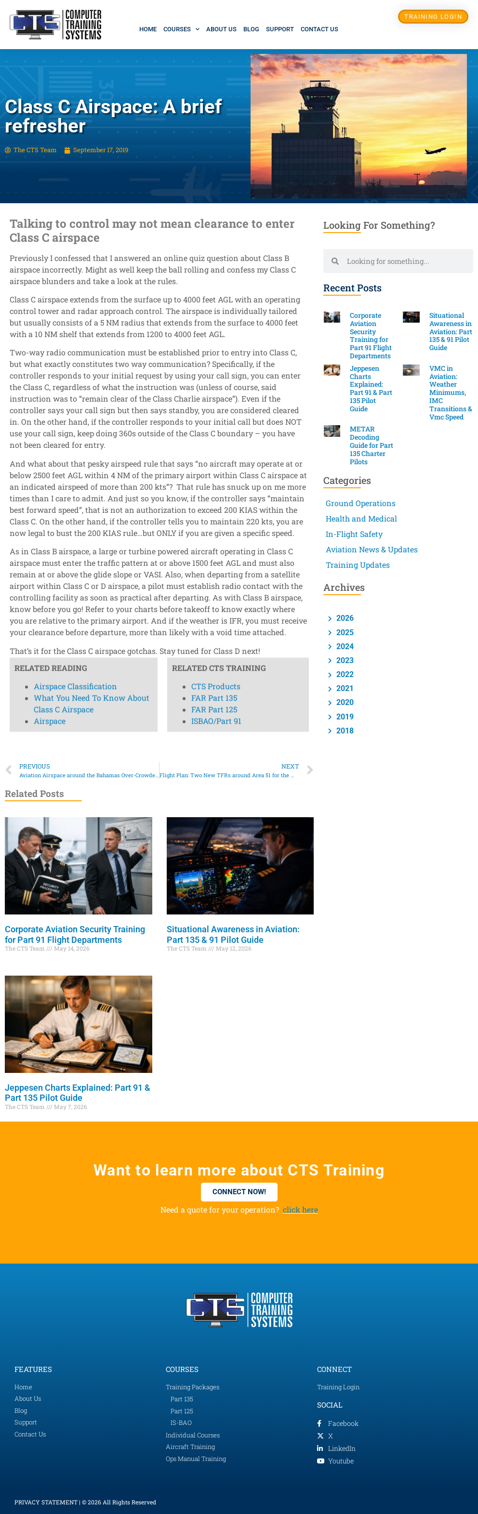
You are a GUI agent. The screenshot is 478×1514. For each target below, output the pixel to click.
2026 (344, 618)
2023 (344, 660)
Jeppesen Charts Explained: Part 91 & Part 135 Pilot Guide (77, 1093)
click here (300, 1209)
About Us (221, 29)
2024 (344, 646)
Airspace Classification (75, 96)
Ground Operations (361, 503)
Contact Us (319, 29)
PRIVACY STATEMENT (46, 1502)
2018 (344, 730)
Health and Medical (361, 518)
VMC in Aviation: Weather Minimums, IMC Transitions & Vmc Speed (450, 392)
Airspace (50, 131)
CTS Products (215, 96)
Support (280, 29)
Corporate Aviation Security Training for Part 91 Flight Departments (75, 934)
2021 (344, 688)
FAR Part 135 (214, 108)
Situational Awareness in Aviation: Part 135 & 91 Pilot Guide (233, 934)
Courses (181, 29)
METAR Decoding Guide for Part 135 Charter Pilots (371, 445)
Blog (251, 29)
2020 (344, 702)
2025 (344, 632)
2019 (344, 716)
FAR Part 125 (214, 120)
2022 (344, 674)
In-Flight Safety (354, 534)
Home (148, 29)
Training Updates (358, 565)
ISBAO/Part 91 (216, 131)
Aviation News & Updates (372, 549)
